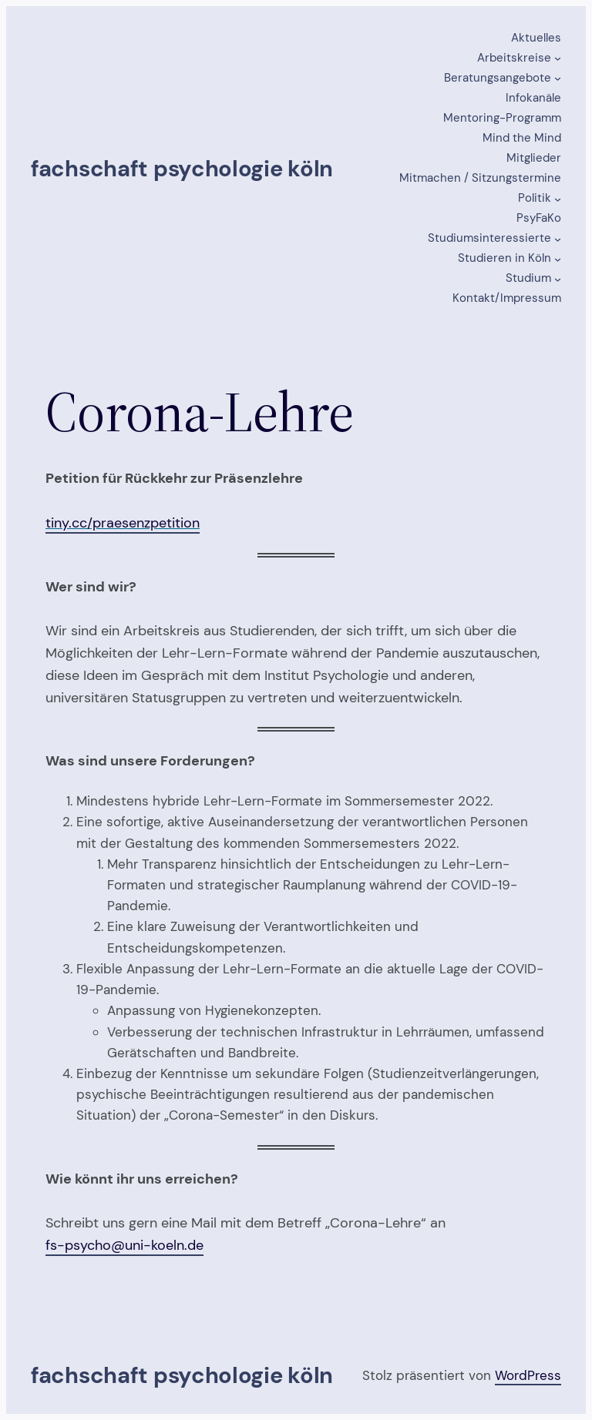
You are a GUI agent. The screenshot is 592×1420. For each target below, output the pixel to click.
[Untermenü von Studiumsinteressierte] (557, 238)
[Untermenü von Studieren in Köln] (557, 258)
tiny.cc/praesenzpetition (122, 523)
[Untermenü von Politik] (557, 198)
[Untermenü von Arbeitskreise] (557, 58)
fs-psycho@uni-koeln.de (124, 1245)
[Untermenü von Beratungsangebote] (557, 78)
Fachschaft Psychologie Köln (182, 168)
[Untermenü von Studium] (557, 278)
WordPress (528, 1375)
